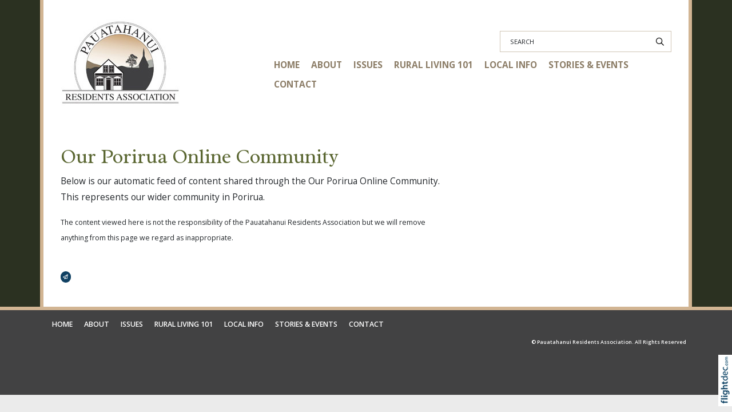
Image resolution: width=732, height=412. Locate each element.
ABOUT (326, 65)
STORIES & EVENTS (588, 65)
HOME (287, 65)
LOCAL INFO (510, 65)
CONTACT (295, 84)
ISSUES (368, 65)
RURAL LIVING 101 (433, 65)
